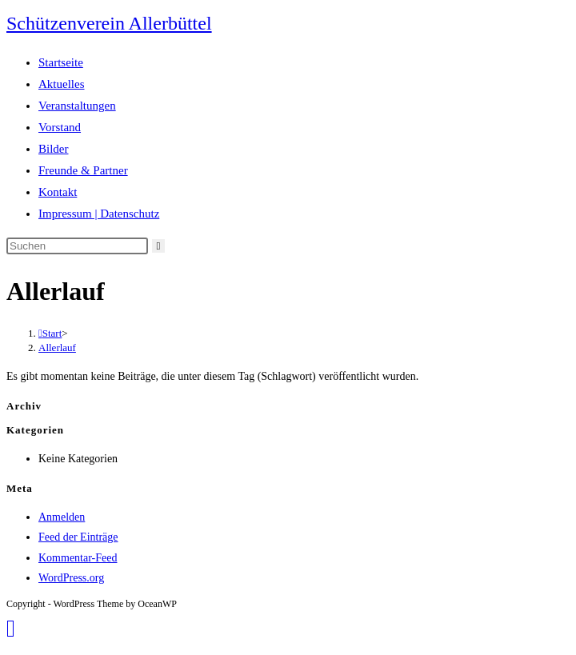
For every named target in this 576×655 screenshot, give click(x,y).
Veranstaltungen (77, 105)
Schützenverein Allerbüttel (109, 23)
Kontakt (57, 192)
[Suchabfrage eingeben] (77, 246)
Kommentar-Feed (77, 558)
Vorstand (59, 127)
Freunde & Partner (83, 170)
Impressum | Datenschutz (98, 213)
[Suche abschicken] (158, 246)
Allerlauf (57, 347)
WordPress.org (71, 578)
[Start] (50, 333)
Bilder (53, 148)
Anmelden (61, 517)
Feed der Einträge (78, 537)
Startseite (60, 62)
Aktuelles (61, 84)
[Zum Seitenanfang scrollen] (10, 628)
